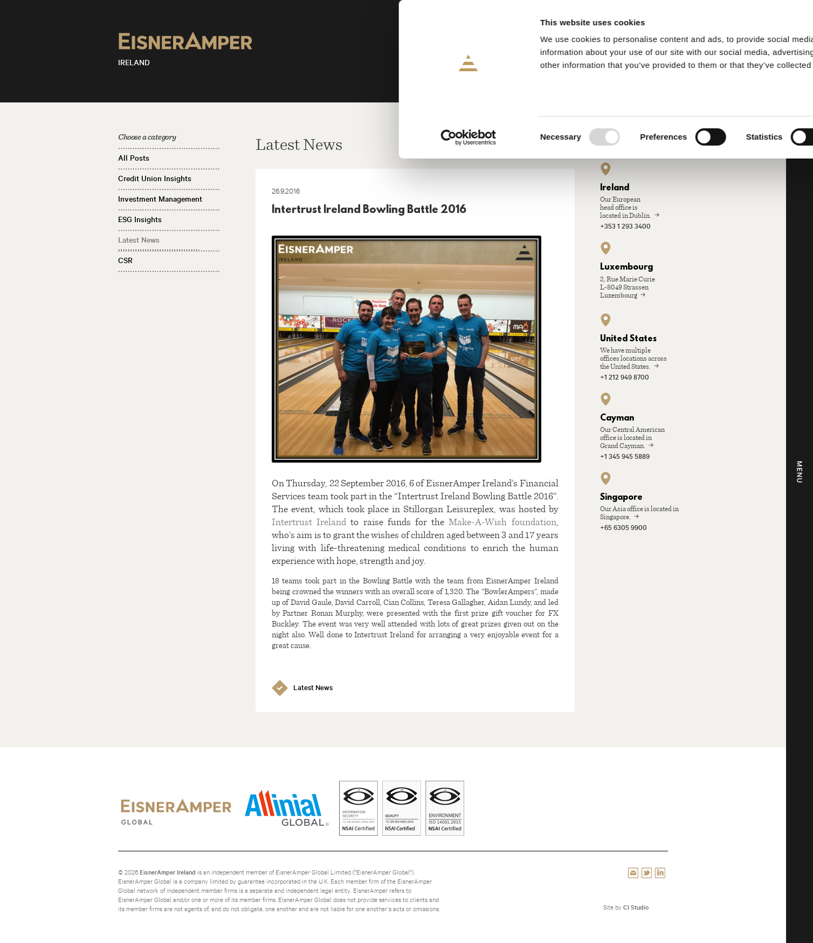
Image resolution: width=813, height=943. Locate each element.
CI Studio (636, 907)
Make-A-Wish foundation (502, 521)
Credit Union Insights (154, 178)
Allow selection (723, 58)
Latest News (139, 240)
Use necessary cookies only (723, 89)
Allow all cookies (723, 26)
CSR (125, 260)
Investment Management (160, 199)
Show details (566, 137)
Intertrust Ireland (309, 521)
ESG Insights (140, 219)
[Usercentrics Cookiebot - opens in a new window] (70, 137)
